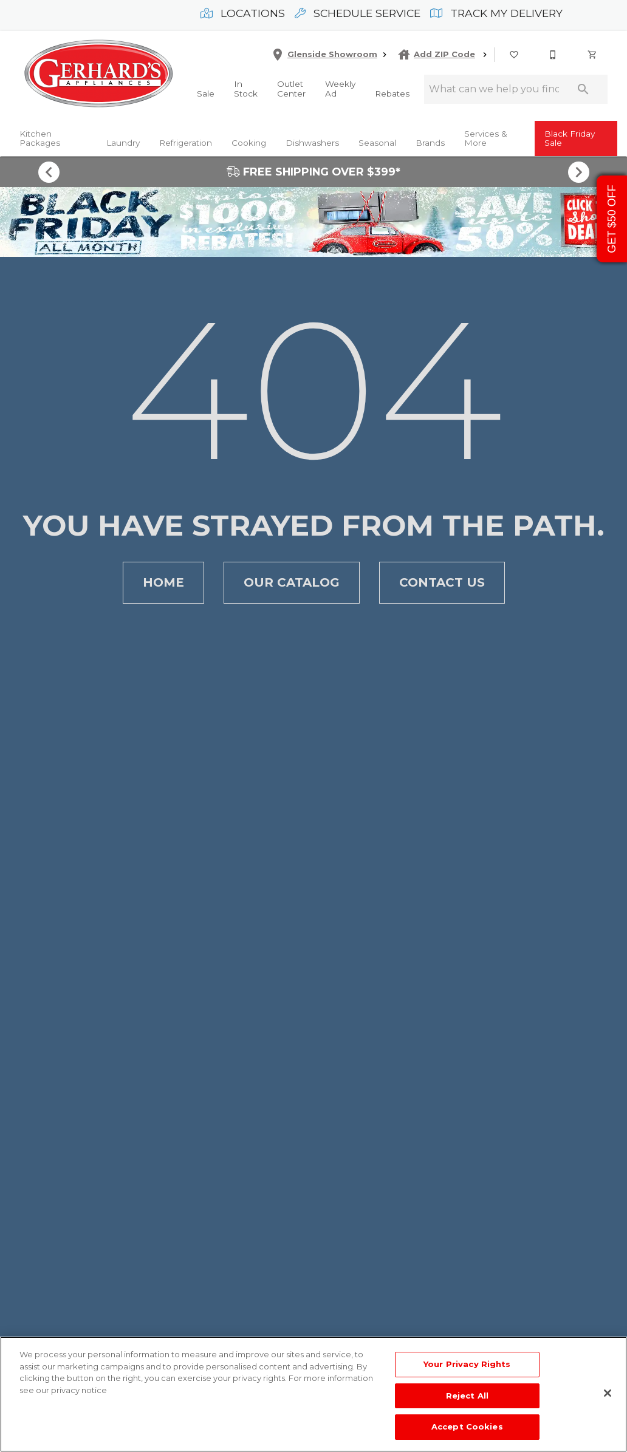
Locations (242, 13)
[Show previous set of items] (48, 171)
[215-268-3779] (553, 54)
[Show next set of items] (578, 171)
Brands (430, 143)
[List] (514, 54)
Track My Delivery (496, 13)
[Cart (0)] (593, 54)
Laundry (123, 143)
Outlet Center (291, 88)
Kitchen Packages (39, 138)
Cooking (248, 143)
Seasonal (377, 143)
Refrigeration (185, 143)
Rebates (392, 93)
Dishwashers (312, 143)
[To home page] (98, 75)
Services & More (485, 138)
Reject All (467, 1395)
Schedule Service (357, 13)
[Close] (607, 1393)
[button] (514, 54)
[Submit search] (583, 89)
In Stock (246, 88)
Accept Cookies (467, 1426)
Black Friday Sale (569, 138)
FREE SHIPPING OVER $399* (313, 171)
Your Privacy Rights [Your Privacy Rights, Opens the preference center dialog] (466, 1364)
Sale (205, 93)
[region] (313, 1394)
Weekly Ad (340, 88)
